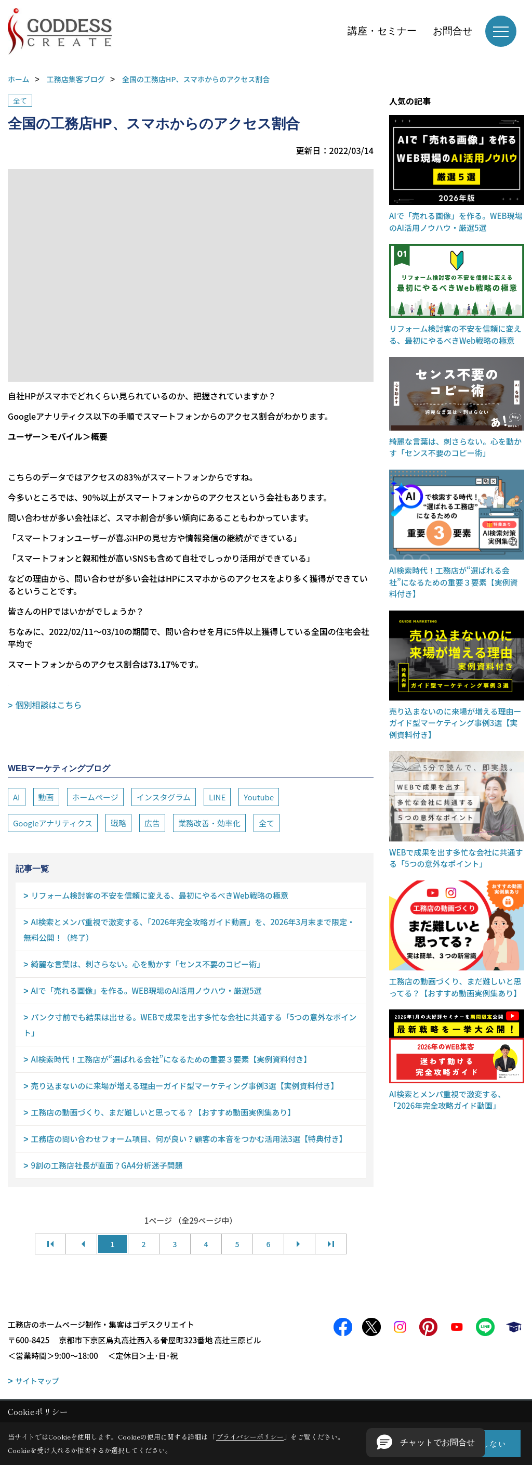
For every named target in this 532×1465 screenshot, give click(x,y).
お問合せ (452, 30)
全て (20, 100)
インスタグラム (164, 797)
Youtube (259, 797)
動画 (46, 797)
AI (16, 797)
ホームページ (95, 797)
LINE (217, 797)
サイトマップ (37, 1381)
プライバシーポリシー (250, 1437)
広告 (152, 823)
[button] (425, 1442)
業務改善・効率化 (209, 823)
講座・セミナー (382, 30)
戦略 (118, 823)
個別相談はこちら (49, 704)
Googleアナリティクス (52, 823)
